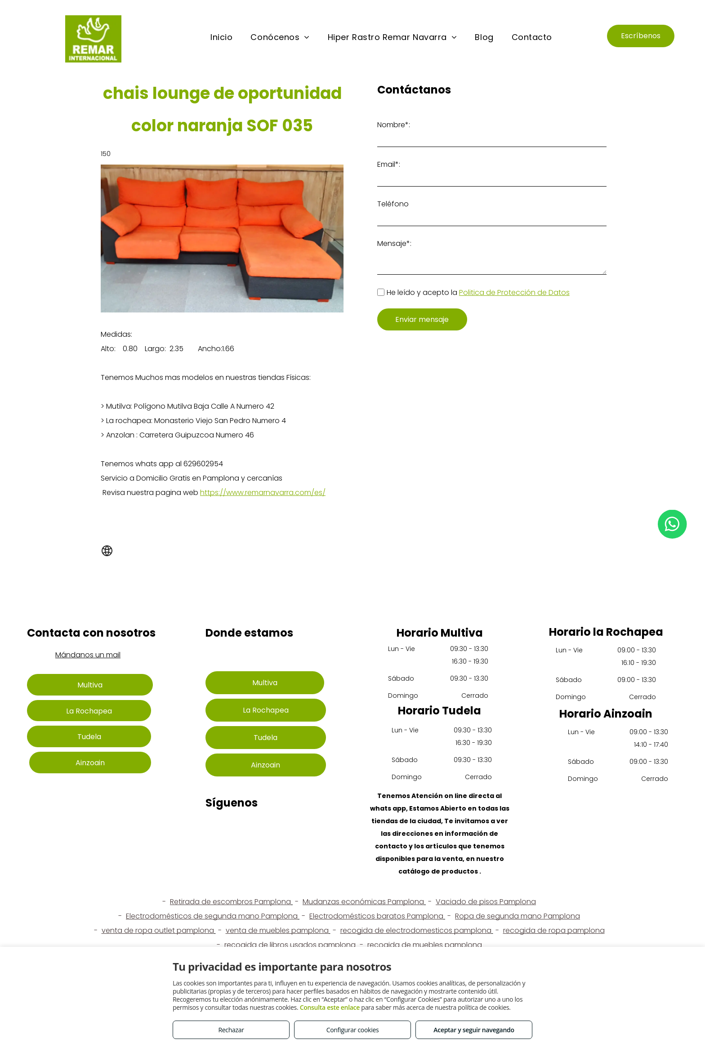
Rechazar (231, 1030)
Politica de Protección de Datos (514, 292)
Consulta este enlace (330, 1007)
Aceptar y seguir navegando (473, 1030)
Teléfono (393, 204)
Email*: (388, 164)
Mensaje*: (394, 243)
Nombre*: (393, 125)
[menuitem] (221, 37)
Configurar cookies (352, 1030)
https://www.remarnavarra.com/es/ (263, 492)
